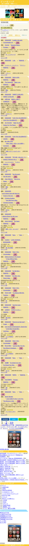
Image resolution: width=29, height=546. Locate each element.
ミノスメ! (26, 5)
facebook (5, 419)
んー (7, 266)
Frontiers (5, 47)
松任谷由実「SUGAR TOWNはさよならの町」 (13, 460)
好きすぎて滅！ (6, 495)
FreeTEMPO (8, 379)
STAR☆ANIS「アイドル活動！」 (9, 478)
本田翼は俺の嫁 (4, 449)
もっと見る (3, 521)
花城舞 (7, 362)
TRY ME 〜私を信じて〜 (19, 157)
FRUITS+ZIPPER (7, 490)
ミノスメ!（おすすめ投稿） (16, 428)
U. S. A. (17, 162)
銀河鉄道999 (6, 242)
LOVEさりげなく (16, 310)
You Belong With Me (18, 293)
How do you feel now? (19, 322)
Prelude (15, 379)
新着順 (10, 35)
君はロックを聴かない (8, 498)
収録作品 (21, 60)
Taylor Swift (8, 292)
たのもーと (9, 113)
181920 (5, 139)
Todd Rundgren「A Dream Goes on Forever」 (12, 479)
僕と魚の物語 (9, 247)
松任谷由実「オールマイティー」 (9, 453)
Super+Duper (6, 505)
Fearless (5, 295)
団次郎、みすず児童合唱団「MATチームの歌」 (13, 461)
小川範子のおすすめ (5, 514)
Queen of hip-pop (8, 195)
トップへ (2, 426)
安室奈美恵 (8, 40)
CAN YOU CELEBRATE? (20, 118)
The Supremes (9, 82)
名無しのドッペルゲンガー (13, 151)
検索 (12, 25)
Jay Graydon (8, 122)
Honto (4, 502)
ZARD (4, 488)
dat (6, 387)
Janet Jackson (9, 221)
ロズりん (8, 170)
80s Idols (8, 317)
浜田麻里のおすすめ (5, 516)
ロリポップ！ (21, 545)
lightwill (12, 545)
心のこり (5, 503)
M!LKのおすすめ (4, 512)
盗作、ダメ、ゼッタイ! (12, 229)
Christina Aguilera (10, 198)
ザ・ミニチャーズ (11, 54)
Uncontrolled (6, 254)
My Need (16, 221)
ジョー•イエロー (9, 162)
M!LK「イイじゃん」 (6, 473)
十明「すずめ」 (4, 465)
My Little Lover (9, 141)
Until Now (6, 331)
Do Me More (16, 271)
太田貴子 (7, 310)
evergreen (6, 145)
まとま (7, 370)
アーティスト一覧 (12, 426)
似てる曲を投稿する (6, 27)
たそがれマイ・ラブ (7, 492)
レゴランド (5, 30)
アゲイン (22, 65)
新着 (9, 6)
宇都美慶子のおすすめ (6, 519)
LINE (22, 419)
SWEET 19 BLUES (18, 94)
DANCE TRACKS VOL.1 (10, 159)
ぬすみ (7, 210)
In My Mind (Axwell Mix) (12, 329)
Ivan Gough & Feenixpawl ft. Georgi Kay (16, 326)
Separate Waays (15, 45)
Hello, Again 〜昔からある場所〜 (15, 143)
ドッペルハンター (11, 411)
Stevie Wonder (9, 396)
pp (6, 300)
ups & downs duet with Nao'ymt (10, 193)
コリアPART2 (9, 336)
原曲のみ (24, 35)
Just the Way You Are (19, 346)
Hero (14, 235)
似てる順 (3, 35)
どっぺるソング (7, 2)
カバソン (20, 5)
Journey (7, 45)
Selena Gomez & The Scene (13, 256)
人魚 (14, 60)
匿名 (7, 90)
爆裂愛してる (6, 507)
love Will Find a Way (11, 200)
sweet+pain (5, 487)
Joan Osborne (9, 179)
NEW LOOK (16, 77)
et (6, 283)
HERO (14, 375)
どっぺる (3, 6)
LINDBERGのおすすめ (6, 517)
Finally (5, 324)
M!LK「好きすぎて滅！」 (7, 471)
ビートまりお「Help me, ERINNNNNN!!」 (11, 458)
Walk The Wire (17, 123)
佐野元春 (7, 99)
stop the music (17, 305)
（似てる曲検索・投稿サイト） (9, 3)
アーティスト (14, 6)
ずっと (4, 485)
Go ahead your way (15, 362)
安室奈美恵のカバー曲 (8, 425)
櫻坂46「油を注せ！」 (6, 470)
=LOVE (5, 500)
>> (11, 422)
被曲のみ (17, 35)
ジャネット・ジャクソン (11, 65)
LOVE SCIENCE (15, 240)
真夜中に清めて (15, 99)
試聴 (17, 42)
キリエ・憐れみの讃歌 (9, 508)
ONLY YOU (16, 252)
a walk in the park (17, 40)
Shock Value (6, 278)
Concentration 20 (8, 42)
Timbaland (8, 275)
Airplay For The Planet (9, 125)
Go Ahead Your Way (9, 365)
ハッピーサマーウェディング (10, 493)
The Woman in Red (8, 401)
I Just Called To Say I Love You (14, 398)
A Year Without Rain (11, 259)
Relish (5, 181)
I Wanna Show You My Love (10, 216)
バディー (8, 73)
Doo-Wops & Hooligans (9, 348)
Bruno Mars (8, 345)
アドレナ (4, 497)
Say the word (16, 174)
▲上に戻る (3, 522)
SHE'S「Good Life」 (5, 466)
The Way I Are (16, 276)
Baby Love (17, 82)
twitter (14, 419)
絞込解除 (3, 37)
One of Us (17, 179)
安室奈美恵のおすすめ (22, 425)
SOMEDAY (6, 101)
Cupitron (7, 239)
